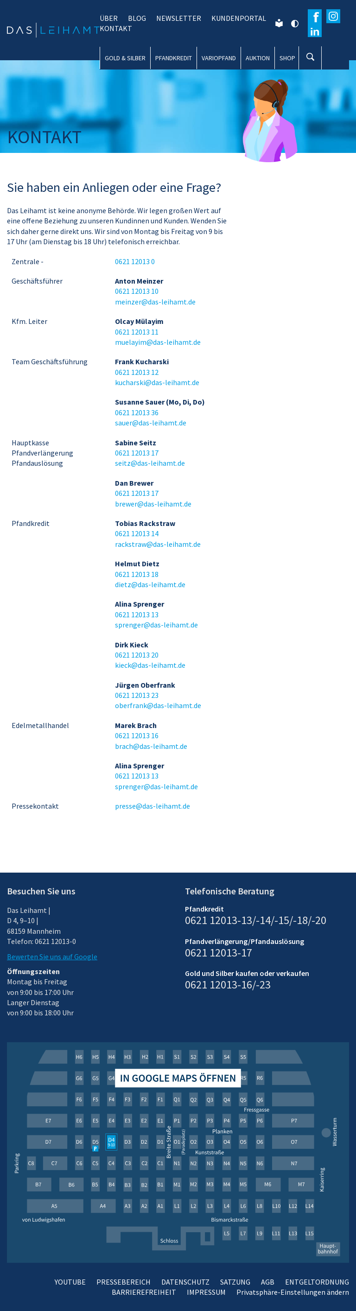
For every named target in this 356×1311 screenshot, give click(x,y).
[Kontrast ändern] (294, 23)
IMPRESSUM (206, 1292)
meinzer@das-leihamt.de (155, 301)
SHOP (287, 58)
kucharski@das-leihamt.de (157, 382)
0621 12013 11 (137, 331)
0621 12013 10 (137, 291)
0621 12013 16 (137, 735)
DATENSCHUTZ (185, 1281)
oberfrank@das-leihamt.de (158, 705)
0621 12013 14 (137, 533)
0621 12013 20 (137, 654)
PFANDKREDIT (173, 58)
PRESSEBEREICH (123, 1281)
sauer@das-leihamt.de (150, 422)
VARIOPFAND (219, 58)
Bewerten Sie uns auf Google (52, 956)
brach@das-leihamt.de (151, 746)
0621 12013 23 (137, 695)
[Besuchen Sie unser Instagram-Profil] (333, 16)
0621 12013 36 (137, 412)
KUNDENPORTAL (238, 18)
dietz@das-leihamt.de (150, 584)
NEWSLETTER (178, 18)
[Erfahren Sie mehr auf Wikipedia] (315, 30)
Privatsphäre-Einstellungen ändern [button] (292, 1292)
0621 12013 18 (137, 574)
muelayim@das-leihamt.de (158, 342)
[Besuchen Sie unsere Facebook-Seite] (315, 16)
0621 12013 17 (137, 452)
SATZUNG (235, 1281)
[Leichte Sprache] (279, 22)
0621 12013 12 (137, 372)
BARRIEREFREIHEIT (144, 1292)
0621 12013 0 (135, 261)
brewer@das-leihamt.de (153, 503)
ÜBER (109, 18)
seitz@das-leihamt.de (150, 463)
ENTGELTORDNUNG (317, 1281)
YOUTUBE (70, 1281)
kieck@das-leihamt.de (150, 665)
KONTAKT (116, 28)
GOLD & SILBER (125, 58)
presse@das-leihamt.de (152, 806)
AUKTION (258, 58)
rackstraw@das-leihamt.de (158, 544)
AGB (267, 1281)
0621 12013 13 (137, 614)
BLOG (137, 18)
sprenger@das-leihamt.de (156, 624)
